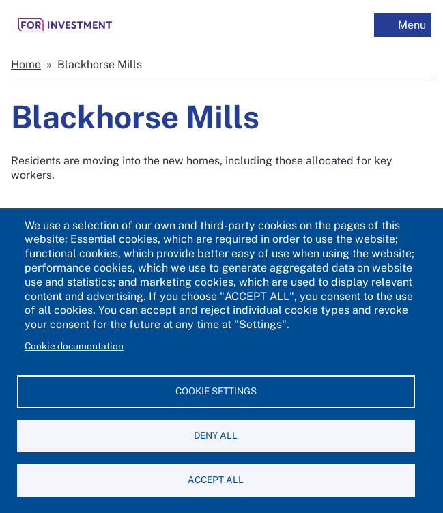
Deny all (216, 435)
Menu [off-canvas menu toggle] (412, 24)
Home (26, 64)
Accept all (216, 479)
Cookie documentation (74, 345)
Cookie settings (216, 390)
